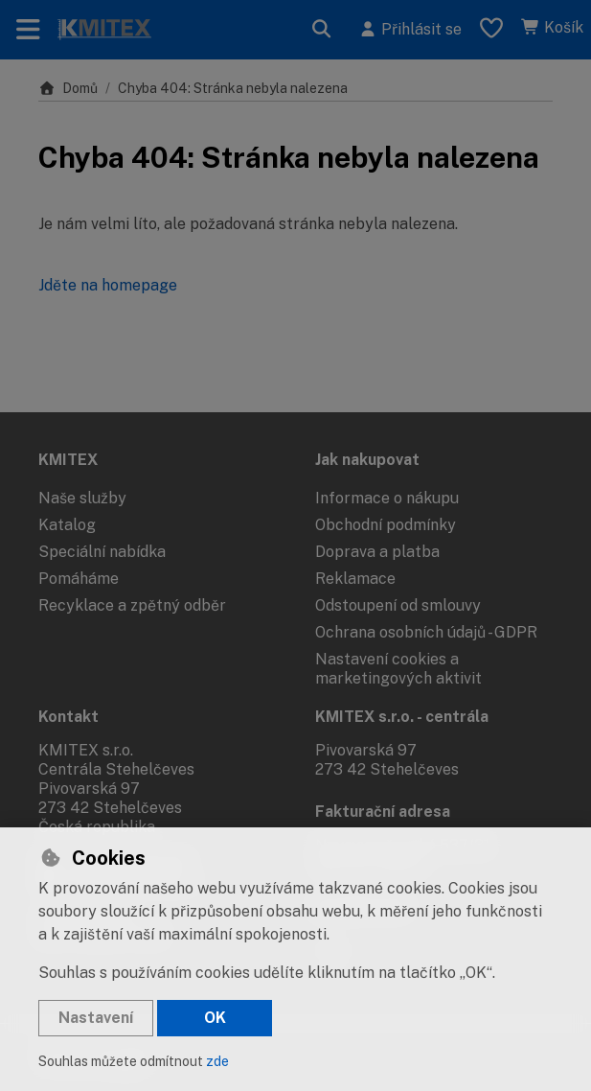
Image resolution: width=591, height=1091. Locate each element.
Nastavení (95, 1018)
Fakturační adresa (382, 811)
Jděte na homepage (107, 285)
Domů (68, 88)
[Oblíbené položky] (491, 29)
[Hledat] (322, 29)
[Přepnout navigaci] (28, 29)
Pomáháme (78, 578)
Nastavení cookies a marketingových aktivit (398, 668)
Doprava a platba (377, 552)
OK (215, 1018)
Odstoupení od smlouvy (398, 605)
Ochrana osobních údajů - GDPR (426, 632)
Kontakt (68, 717)
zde (217, 1061)
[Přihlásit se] (410, 29)
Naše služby (82, 498)
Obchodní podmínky (385, 525)
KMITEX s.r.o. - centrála (402, 717)
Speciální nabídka (102, 552)
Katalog (67, 525)
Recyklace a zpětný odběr (132, 605)
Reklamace (355, 578)
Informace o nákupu (387, 498)
